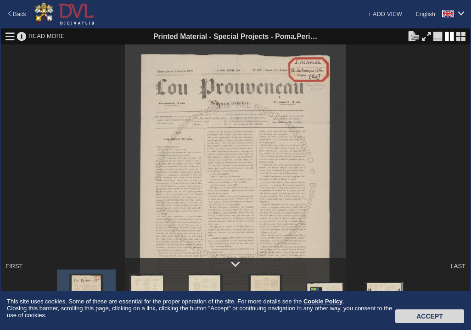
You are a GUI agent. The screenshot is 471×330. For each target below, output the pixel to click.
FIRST (14, 266)
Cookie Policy (322, 301)
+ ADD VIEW (385, 14)
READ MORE (46, 36)
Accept (429, 316)
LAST (457, 266)
